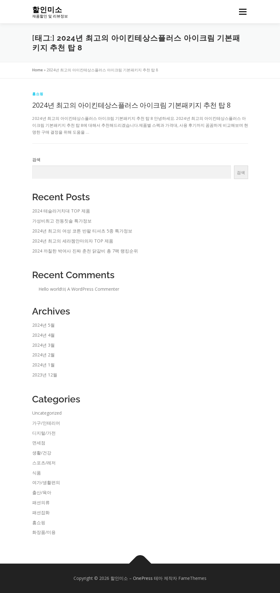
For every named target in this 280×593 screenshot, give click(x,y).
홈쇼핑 (38, 93)
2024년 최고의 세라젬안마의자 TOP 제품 (72, 241)
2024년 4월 (43, 335)
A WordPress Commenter (93, 289)
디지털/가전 (44, 433)
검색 (36, 159)
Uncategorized (47, 413)
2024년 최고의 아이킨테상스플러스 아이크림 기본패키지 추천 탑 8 (131, 105)
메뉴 (242, 11)
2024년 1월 (43, 365)
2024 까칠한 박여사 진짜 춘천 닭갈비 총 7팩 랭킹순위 (85, 251)
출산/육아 (41, 492)
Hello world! (50, 289)
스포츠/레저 (44, 463)
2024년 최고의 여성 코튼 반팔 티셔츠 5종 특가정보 (82, 231)
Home (37, 70)
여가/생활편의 (46, 482)
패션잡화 (41, 512)
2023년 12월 (44, 375)
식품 (36, 473)
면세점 (38, 443)
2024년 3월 (43, 345)
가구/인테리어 (46, 423)
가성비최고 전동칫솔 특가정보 (62, 221)
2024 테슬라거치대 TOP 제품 (61, 211)
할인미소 (47, 9)
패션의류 (41, 502)
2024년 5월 (43, 325)
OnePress (143, 578)
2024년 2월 (43, 355)
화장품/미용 (44, 532)
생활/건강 (41, 453)
